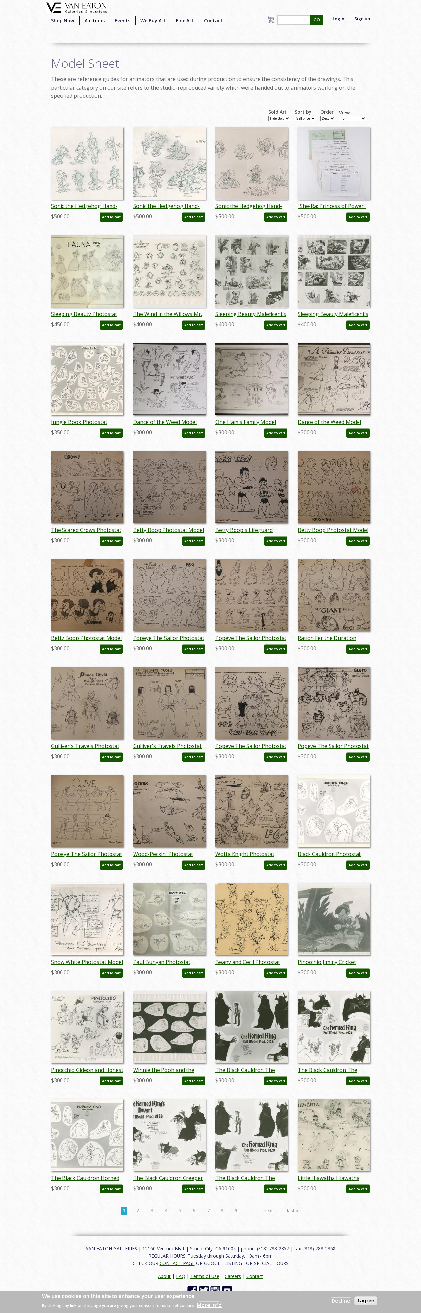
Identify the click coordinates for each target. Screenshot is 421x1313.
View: (345, 112)
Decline (341, 1300)
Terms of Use (204, 1276)
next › (270, 1210)
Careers (233, 1276)
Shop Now (62, 20)
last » (292, 1210)
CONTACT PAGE (177, 1263)
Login (338, 19)
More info (209, 1305)
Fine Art (185, 20)
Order (327, 112)
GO (317, 20)
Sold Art (277, 112)
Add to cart (111, 217)
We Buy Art (153, 20)
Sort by (303, 112)
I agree (365, 1300)
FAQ (180, 1276)
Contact (213, 20)
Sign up (362, 19)
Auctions (95, 20)
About (164, 1276)
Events (122, 20)
